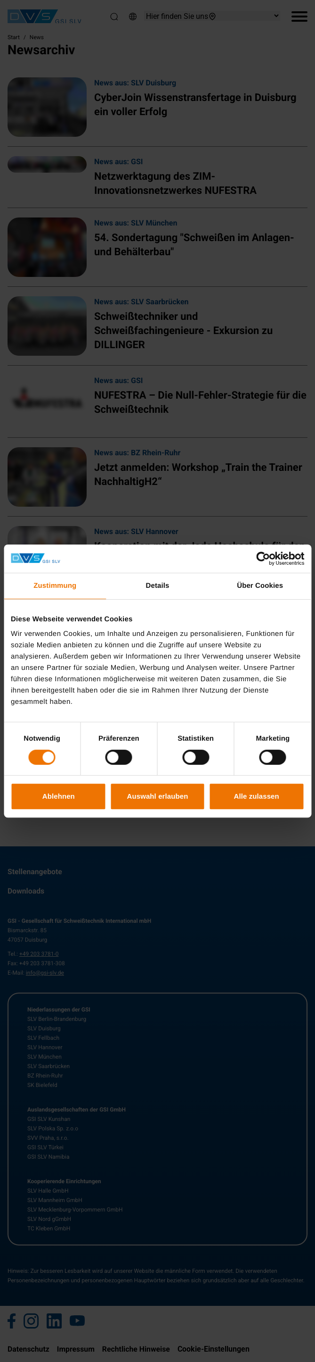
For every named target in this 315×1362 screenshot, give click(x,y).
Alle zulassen (256, 796)
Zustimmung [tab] (54, 586)
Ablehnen (58, 796)
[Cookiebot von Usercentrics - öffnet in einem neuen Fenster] (263, 558)
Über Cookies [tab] (260, 586)
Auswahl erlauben (157, 796)
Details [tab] (158, 586)
